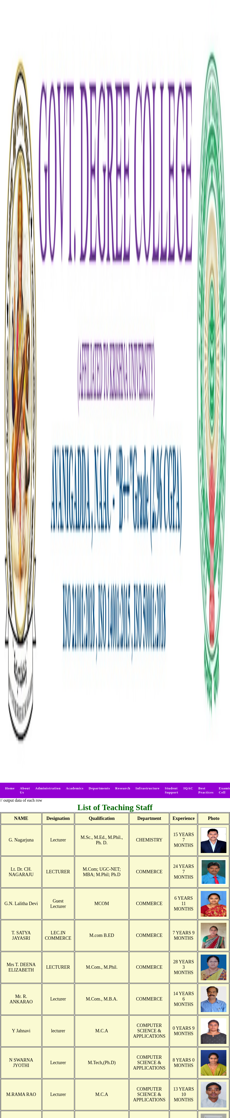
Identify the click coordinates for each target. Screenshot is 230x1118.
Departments (99, 788)
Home (10, 788)
